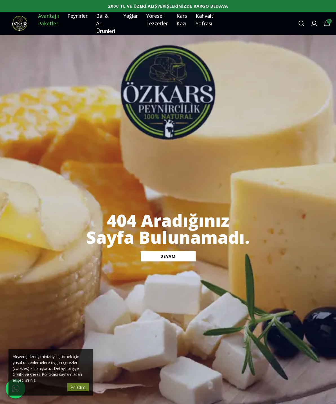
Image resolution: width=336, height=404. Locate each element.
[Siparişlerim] (314, 23)
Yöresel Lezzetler (157, 19)
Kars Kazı (181, 19)
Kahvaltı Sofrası (205, 19)
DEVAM (168, 256)
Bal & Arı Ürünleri (105, 23)
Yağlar (130, 15)
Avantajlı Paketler (48, 19)
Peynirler (77, 15)
